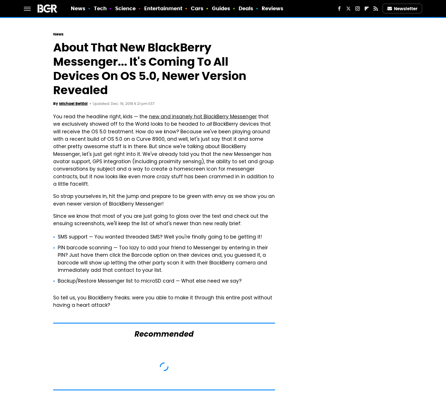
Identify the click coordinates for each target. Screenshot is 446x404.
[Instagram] (357, 8)
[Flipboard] (366, 8)
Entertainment (163, 8)
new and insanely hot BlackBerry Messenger (203, 117)
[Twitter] (348, 8)
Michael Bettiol (73, 103)
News (78, 8)
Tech (100, 8)
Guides (221, 8)
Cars (197, 8)
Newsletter (402, 8)
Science (125, 8)
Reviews (273, 8)
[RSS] (375, 8)
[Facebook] (339, 8)
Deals (246, 8)
